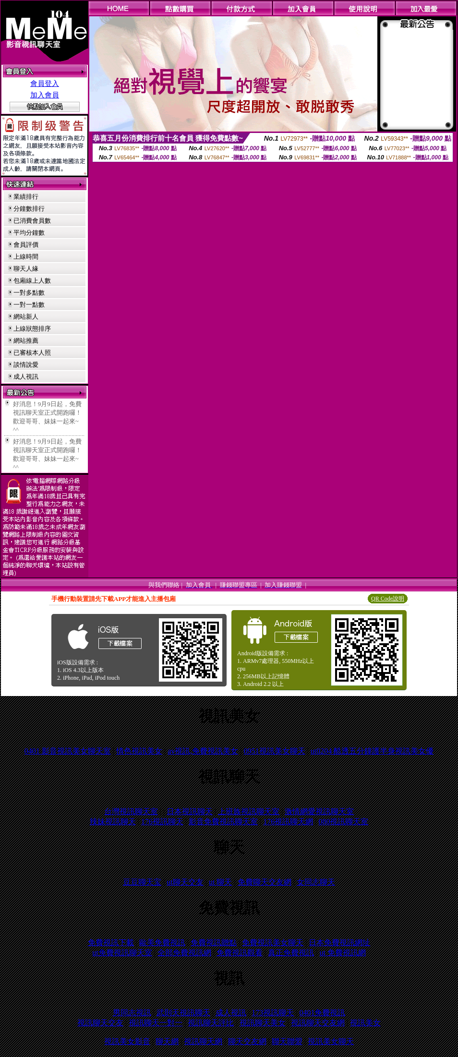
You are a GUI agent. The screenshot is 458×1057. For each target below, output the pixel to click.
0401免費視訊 (322, 1013)
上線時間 (25, 256)
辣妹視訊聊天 (113, 821)
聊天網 (167, 1041)
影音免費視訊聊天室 (223, 821)
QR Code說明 (387, 598)
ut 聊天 (220, 882)
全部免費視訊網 (184, 953)
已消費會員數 (32, 220)
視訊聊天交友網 (318, 1023)
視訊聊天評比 (211, 1023)
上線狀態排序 (32, 328)
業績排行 (25, 196)
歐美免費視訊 (162, 942)
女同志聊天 (316, 882)
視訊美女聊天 (331, 1041)
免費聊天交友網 (264, 882)
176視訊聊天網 (288, 821)
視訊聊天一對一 (155, 1023)
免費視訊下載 (111, 942)
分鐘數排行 (29, 208)
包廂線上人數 (32, 280)
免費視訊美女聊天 (272, 942)
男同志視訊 (132, 1013)
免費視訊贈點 (214, 942)
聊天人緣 (25, 268)
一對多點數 (29, 292)
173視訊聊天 (273, 1013)
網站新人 (25, 316)
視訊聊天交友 (100, 1023)
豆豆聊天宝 (142, 882)
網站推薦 (25, 340)
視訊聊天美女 (263, 1023)
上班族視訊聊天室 (248, 811)
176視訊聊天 (162, 821)
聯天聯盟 (287, 1041)
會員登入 (44, 83)
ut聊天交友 (185, 882)
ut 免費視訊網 (342, 953)
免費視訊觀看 (240, 953)
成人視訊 (25, 376)
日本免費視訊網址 (339, 942)
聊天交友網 (247, 1041)
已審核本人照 (32, 352)
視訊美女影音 (127, 1041)
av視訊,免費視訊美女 (203, 751)
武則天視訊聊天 (183, 1013)
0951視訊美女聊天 (274, 751)
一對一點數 (29, 304)
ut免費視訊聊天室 (122, 953)
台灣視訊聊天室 (131, 811)
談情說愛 (25, 364)
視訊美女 (365, 1023)
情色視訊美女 (139, 751)
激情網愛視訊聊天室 (319, 811)
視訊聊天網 (203, 1041)
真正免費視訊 (291, 953)
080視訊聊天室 (343, 821)
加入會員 (44, 95)
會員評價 (25, 244)
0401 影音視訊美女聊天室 (67, 751)
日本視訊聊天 (190, 811)
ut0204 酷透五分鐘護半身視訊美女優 (372, 751)
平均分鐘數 (29, 232)
